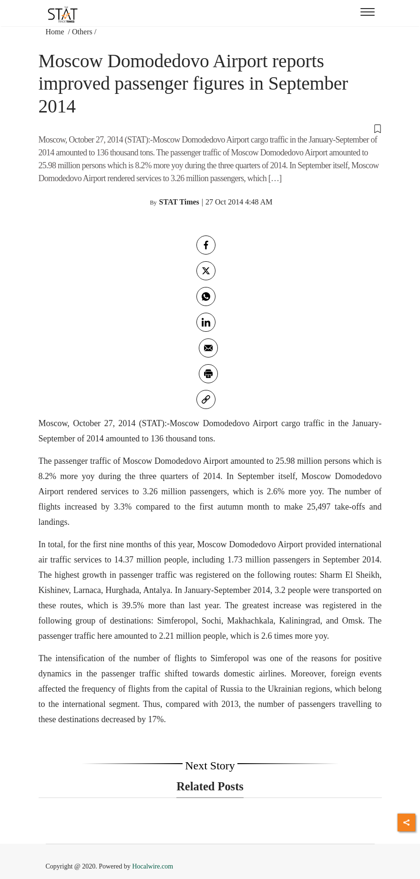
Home (56, 32)
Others (82, 32)
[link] (205, 399)
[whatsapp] (205, 296)
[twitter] (205, 270)
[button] (210, 127)
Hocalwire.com (152, 866)
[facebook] (205, 245)
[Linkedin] (205, 322)
